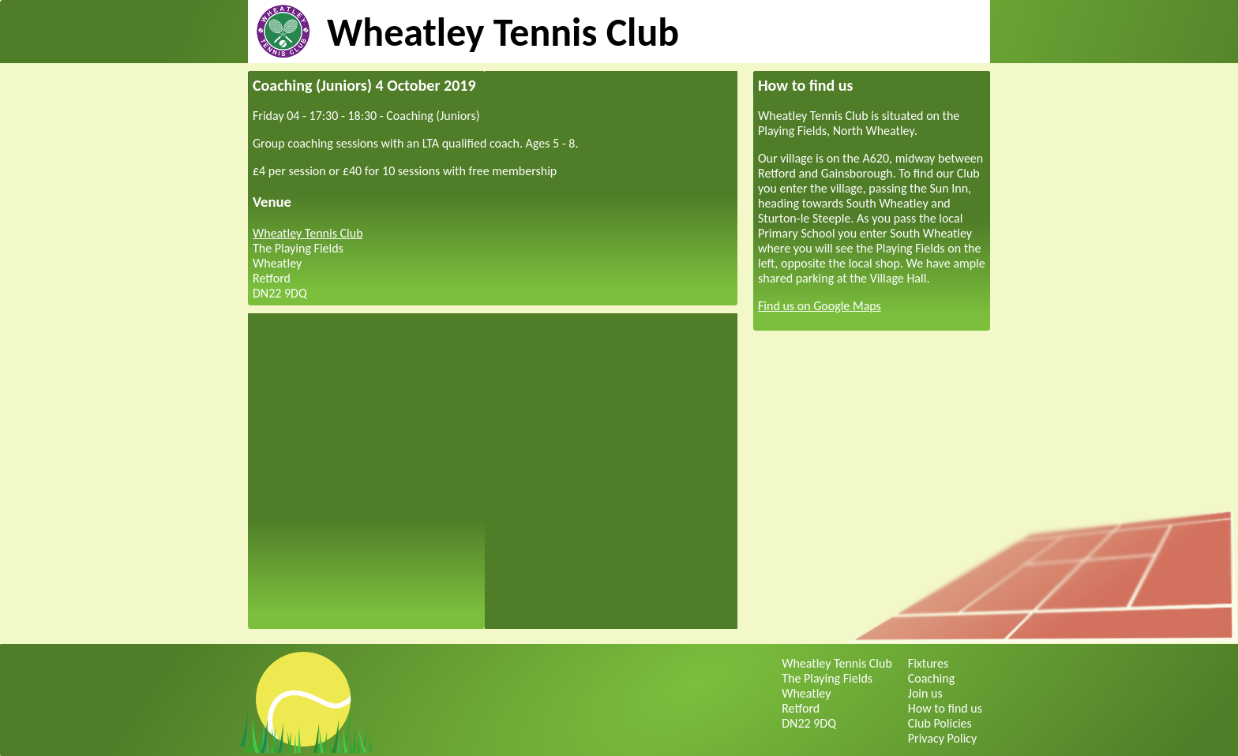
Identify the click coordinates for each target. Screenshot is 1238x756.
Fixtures (928, 663)
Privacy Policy (942, 738)
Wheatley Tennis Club (503, 32)
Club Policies (940, 723)
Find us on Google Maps (819, 305)
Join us (925, 693)
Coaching (931, 678)
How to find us (945, 708)
